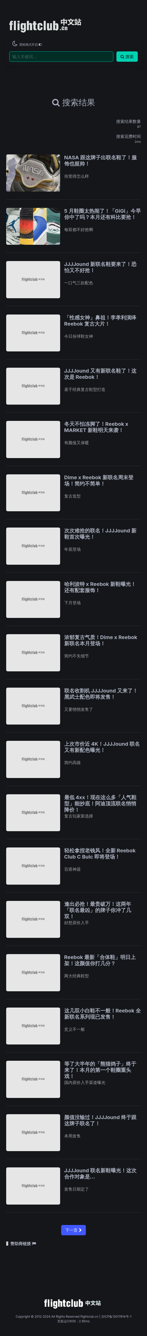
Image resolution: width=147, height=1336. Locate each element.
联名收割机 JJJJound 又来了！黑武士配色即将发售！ (101, 694)
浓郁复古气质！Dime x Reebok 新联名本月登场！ (100, 640)
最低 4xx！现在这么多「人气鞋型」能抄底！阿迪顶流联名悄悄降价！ (100, 803)
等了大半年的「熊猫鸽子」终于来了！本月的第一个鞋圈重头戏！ (100, 1070)
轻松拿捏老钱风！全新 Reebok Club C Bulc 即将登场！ (100, 853)
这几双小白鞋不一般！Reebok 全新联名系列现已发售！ (102, 1014)
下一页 (73, 1230)
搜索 (127, 56)
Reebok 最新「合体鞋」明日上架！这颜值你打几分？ (100, 960)
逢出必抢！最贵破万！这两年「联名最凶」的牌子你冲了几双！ (97, 910)
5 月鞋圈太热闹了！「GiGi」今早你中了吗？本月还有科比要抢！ (102, 214)
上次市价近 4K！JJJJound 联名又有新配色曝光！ (102, 747)
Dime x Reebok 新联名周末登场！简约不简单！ (98, 480)
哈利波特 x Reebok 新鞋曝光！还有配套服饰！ (100, 587)
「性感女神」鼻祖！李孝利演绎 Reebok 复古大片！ (100, 321)
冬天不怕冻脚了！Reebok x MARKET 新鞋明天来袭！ (96, 427)
